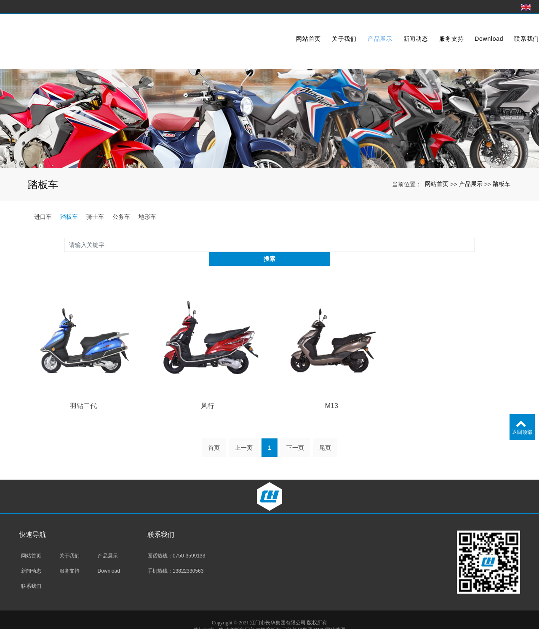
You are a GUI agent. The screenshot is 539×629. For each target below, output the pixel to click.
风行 (207, 391)
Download (470, 30)
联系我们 (508, 30)
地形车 (147, 216)
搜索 (475, 244)
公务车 (121, 216)
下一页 (295, 434)
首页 (214, 434)
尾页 (325, 434)
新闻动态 (397, 30)
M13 (331, 391)
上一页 (244, 434)
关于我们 (326, 30)
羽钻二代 (83, 391)
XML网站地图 (329, 616)
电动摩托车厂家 (236, 616)
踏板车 (501, 183)
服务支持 (433, 30)
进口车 (43, 216)
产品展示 (362, 30)
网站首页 (290, 30)
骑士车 (95, 216)
